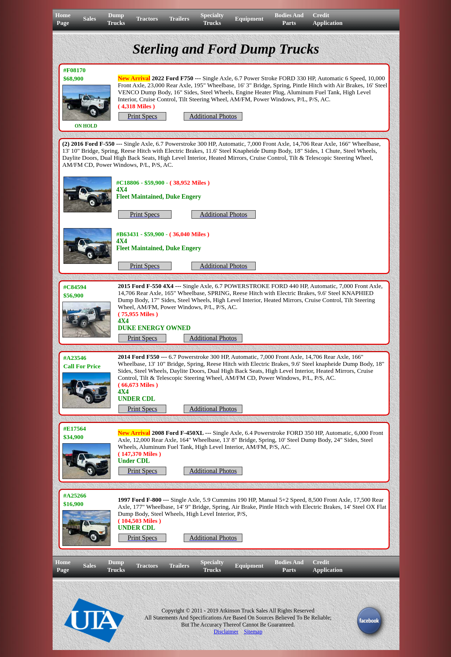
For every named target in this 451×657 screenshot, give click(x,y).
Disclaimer (226, 632)
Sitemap (253, 632)
